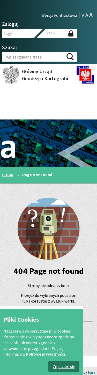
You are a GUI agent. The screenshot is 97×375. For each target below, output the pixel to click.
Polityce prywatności (45, 354)
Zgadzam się (64, 366)
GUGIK (7, 174)
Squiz (91, 372)
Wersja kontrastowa (59, 15)
